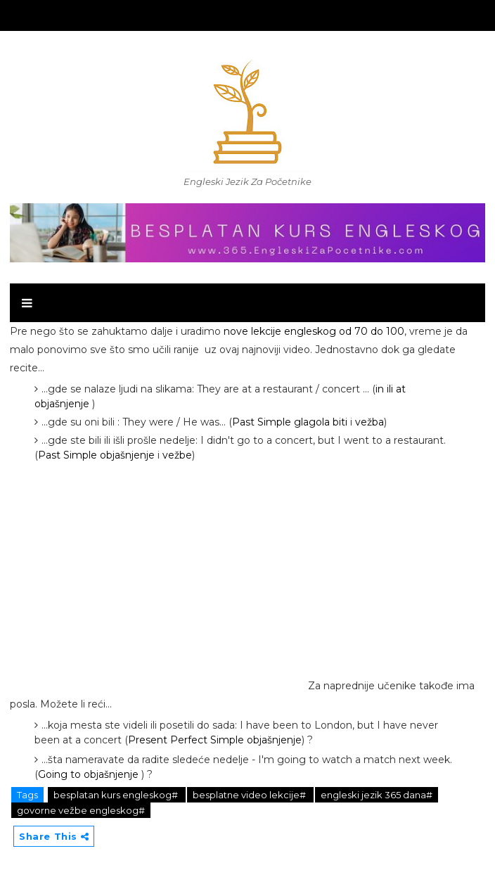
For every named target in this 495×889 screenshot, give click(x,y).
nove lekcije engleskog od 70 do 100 (314, 331)
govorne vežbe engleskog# (81, 810)
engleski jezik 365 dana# (376, 794)
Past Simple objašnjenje (96, 455)
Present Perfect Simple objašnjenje (215, 740)
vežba (369, 422)
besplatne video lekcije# (250, 794)
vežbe (177, 455)
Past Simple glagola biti (289, 422)
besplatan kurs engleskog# (116, 794)
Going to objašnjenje (88, 774)
